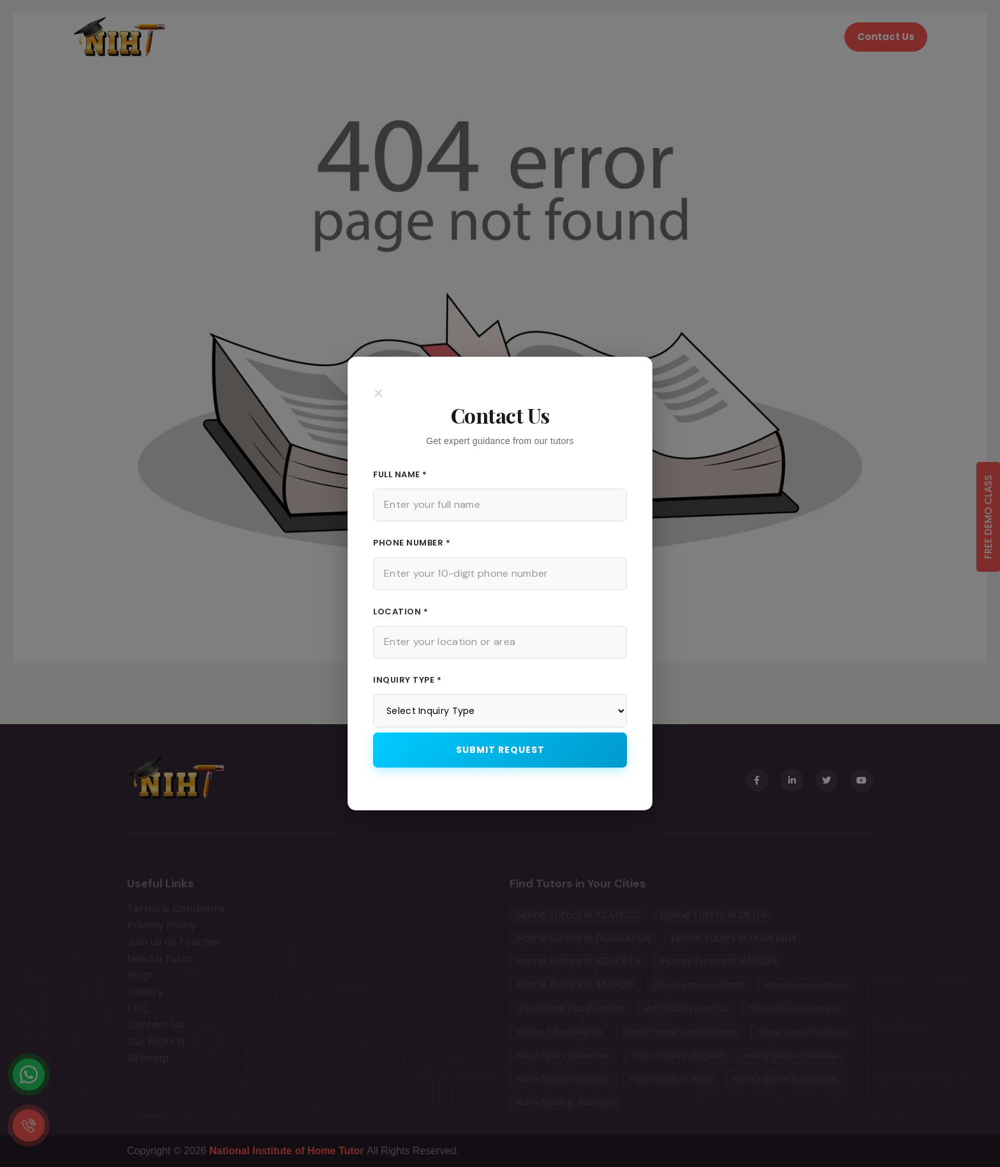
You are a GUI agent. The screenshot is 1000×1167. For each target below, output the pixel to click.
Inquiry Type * (407, 680)
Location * (400, 612)
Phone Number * (411, 543)
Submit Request (500, 749)
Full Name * (400, 474)
